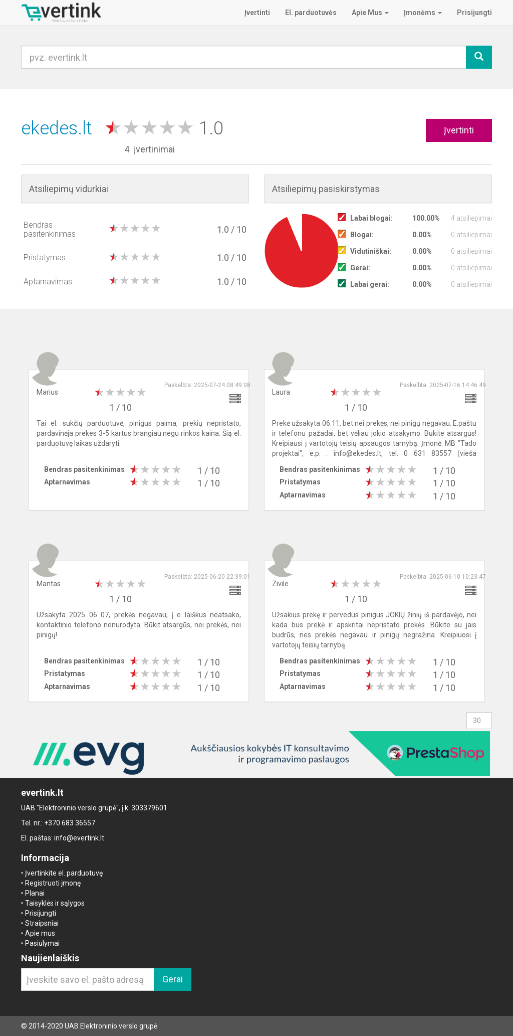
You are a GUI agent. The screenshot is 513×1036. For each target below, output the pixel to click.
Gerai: (360, 268)
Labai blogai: (371, 218)
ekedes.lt (59, 128)
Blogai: (362, 235)
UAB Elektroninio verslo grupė (111, 1026)
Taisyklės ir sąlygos (55, 903)
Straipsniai (42, 923)
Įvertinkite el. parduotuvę (64, 873)
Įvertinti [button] (459, 130)
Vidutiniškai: (370, 251)
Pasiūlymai (42, 943)
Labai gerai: (369, 284)
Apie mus (40, 933)
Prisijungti (40, 913)
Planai (35, 893)
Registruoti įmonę (53, 883)
